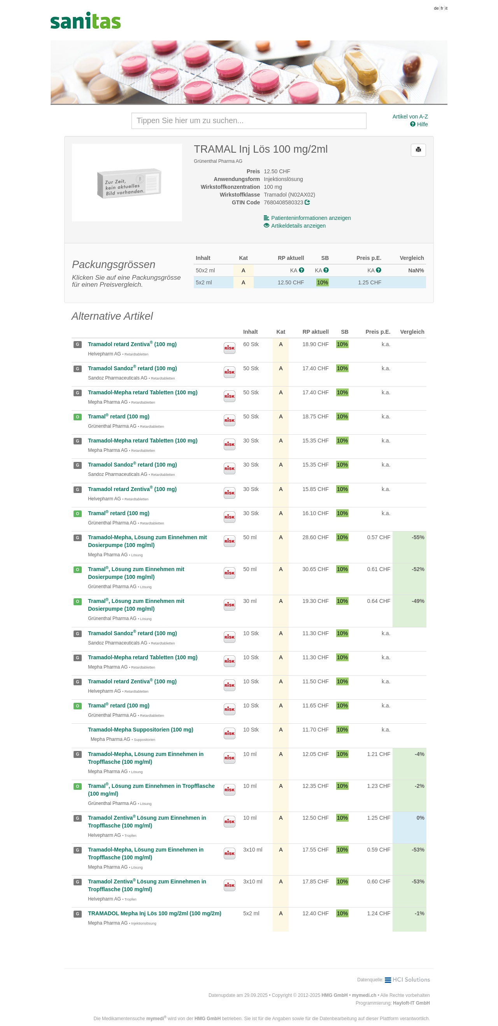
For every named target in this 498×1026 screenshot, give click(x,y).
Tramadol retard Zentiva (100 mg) (132, 344)
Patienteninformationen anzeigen (307, 218)
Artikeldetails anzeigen (295, 226)
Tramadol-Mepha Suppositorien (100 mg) (140, 729)
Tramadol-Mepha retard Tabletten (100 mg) (142, 392)
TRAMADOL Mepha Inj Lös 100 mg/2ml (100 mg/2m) (154, 913)
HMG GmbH (334, 995)
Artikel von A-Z (410, 116)
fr (442, 8)
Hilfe (419, 124)
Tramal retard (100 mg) (118, 416)
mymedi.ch (364, 995)
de (436, 8)
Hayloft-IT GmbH (411, 1003)
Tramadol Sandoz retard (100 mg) (132, 368)
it (446, 8)
